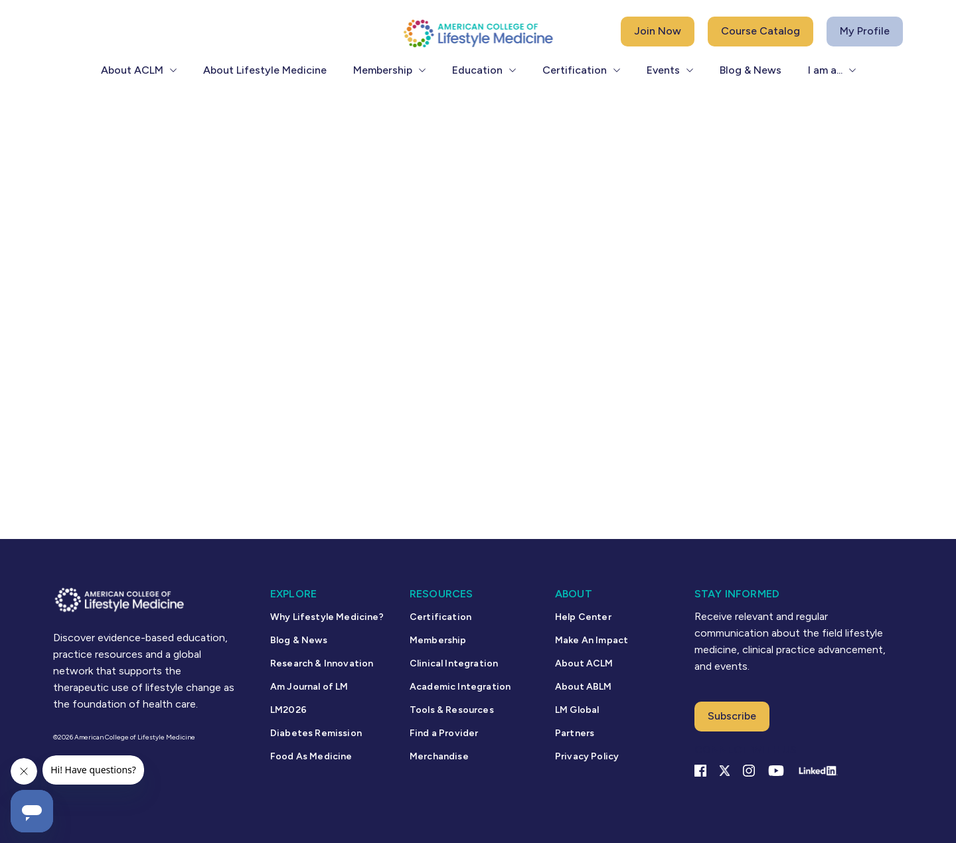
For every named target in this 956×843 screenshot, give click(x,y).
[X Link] (725, 770)
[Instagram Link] (749, 771)
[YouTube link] (776, 770)
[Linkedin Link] (817, 770)
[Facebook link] (700, 771)
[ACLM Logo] (478, 33)
